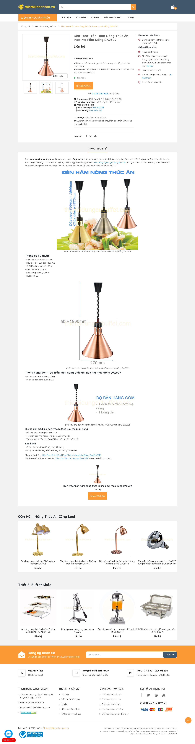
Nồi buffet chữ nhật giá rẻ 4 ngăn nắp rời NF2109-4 (157, 630)
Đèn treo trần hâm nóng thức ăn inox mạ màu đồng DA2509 (89, 26)
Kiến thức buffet (112, 17)
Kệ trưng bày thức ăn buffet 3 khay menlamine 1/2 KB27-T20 (38, 630)
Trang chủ (25, 26)
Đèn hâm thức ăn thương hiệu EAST (72, 458)
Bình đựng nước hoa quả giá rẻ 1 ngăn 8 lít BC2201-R (117, 630)
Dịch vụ (95, 17)
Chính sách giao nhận (111, 699)
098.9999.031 (9, 740)
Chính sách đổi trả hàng (112, 708)
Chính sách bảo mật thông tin (115, 713)
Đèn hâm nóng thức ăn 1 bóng (94, 120)
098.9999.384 (97, 107)
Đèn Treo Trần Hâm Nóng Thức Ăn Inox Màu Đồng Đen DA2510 (71, 455)
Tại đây (150, 65)
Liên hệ (130, 17)
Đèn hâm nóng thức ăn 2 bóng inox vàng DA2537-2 (38, 562)
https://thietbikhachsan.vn (56, 727)
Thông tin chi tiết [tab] (97, 148)
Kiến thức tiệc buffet (70, 708)
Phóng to (58, 75)
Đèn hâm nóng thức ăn (45, 26)
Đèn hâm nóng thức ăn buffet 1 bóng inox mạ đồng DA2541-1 (117, 562)
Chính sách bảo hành (111, 703)
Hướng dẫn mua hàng (71, 713)
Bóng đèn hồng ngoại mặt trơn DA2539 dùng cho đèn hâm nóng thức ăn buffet (156, 562)
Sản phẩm (81, 17)
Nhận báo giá (83, 85)
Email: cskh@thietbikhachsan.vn (35, 707)
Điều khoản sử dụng (70, 699)
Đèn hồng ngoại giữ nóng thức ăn (110, 162)
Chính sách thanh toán (112, 694)
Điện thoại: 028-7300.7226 (32, 702)
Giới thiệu (66, 17)
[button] (133, 6)
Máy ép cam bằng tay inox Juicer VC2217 (77, 630)
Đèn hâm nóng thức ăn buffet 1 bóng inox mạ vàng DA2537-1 (77, 562)
